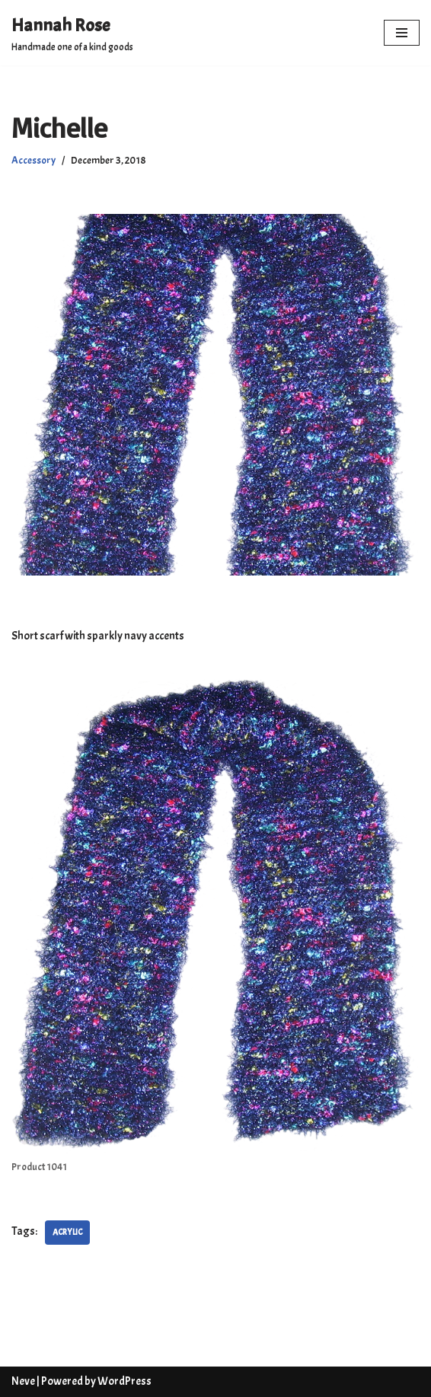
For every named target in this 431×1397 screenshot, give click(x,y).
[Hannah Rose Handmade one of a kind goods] (72, 33)
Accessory (33, 160)
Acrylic (67, 1231)
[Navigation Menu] (402, 33)
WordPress (124, 1381)
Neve (23, 1381)
